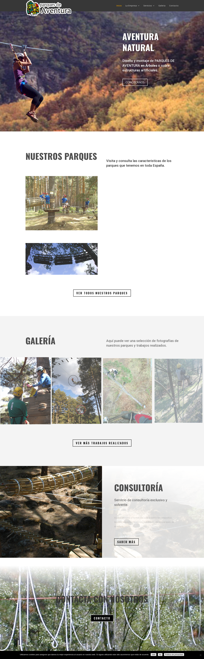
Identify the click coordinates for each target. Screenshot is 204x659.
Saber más (126, 542)
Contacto (173, 6)
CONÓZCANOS (135, 82)
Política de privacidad (174, 654)
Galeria (161, 6)
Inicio (119, 6)
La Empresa (131, 6)
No (160, 654)
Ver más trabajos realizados (102, 443)
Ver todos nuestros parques (102, 293)
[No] (200, 655)
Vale (153, 654)
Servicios (147, 6)
